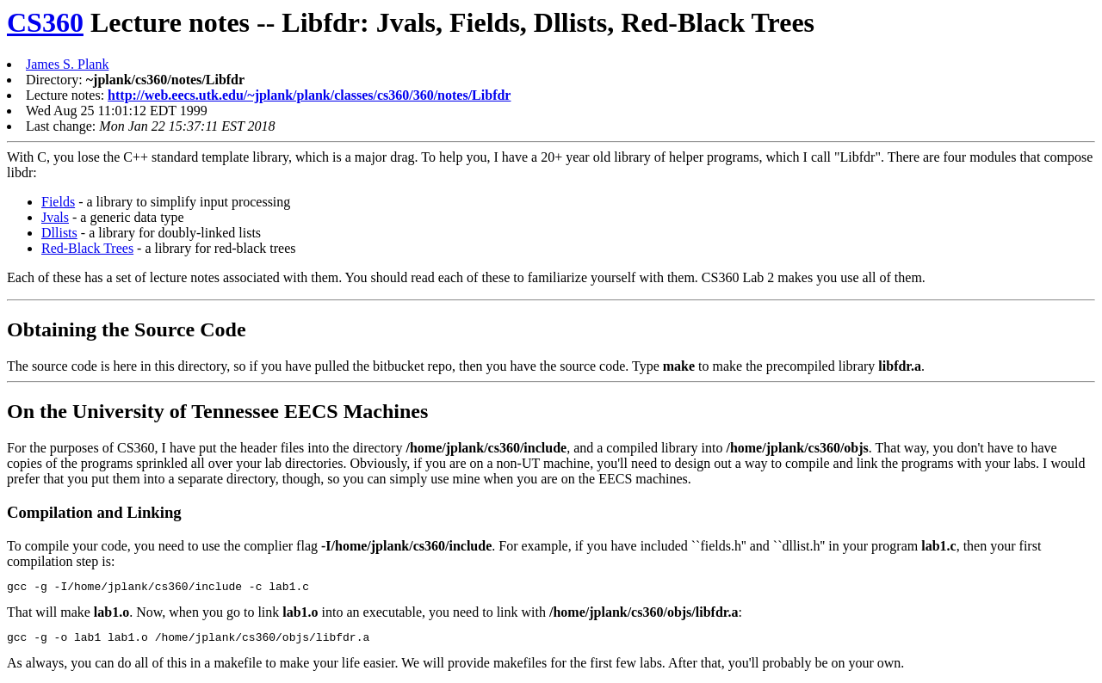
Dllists (59, 232)
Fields (58, 201)
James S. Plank (67, 64)
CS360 (45, 22)
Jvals (55, 217)
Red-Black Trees (87, 248)
